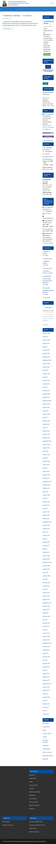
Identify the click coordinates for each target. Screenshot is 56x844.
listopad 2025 (46, 357)
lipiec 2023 (45, 451)
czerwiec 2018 (46, 656)
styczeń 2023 (46, 471)
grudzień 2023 (46, 434)
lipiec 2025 (45, 370)
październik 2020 (47, 562)
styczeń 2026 (46, 350)
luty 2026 (45, 347)
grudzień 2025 (46, 353)
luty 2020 (45, 589)
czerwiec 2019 (46, 616)
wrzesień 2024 (46, 404)
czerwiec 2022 (46, 495)
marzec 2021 (46, 545)
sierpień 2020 (46, 569)
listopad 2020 (46, 559)
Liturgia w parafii (47, 733)
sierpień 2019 (46, 609)
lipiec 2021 (45, 532)
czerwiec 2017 (46, 697)
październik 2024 (47, 400)
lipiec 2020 (45, 572)
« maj (44, 324)
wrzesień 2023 (46, 444)
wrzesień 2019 (46, 606)
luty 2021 (45, 549)
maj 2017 (45, 700)
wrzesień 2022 (46, 485)
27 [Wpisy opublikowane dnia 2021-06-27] (52, 318)
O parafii (45, 737)
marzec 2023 (46, 464)
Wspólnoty (45, 759)
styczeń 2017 (46, 714)
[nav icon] (53, 3)
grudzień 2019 (46, 596)
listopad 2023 (46, 437)
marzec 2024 (46, 424)
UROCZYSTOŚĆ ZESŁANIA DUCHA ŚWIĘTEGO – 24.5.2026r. (47, 281)
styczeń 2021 (46, 552)
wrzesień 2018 (46, 646)
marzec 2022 (46, 505)
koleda (44, 730)
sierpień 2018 (46, 650)
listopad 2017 (46, 680)
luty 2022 (45, 508)
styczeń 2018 (46, 673)
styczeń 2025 (46, 390)
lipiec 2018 (45, 653)
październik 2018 (47, 643)
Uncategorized (46, 749)
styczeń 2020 (46, 592)
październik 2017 (47, 683)
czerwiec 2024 (46, 414)
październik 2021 (47, 522)
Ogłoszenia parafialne (45, 741)
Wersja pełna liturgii (48, 755)
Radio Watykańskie (34, 832)
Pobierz (45, 83)
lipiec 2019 (45, 613)
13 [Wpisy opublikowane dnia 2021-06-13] (52, 314)
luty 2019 (45, 629)
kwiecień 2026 (46, 340)
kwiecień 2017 (46, 704)
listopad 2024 (46, 397)
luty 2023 (45, 468)
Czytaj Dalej (47, 54)
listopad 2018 (46, 640)
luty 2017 (45, 710)
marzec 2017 (46, 707)
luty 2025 (45, 387)
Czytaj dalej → (8, 28)
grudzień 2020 (46, 555)
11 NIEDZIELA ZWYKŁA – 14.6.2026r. (46, 263)
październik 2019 (47, 603)
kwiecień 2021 (46, 542)
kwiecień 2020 (46, 582)
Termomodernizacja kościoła (49, 22)
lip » (47, 324)
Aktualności (46, 723)
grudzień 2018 (46, 636)
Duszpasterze (46, 726)
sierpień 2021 (46, 528)
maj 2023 (45, 458)
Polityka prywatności (7, 825)
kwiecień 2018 (46, 663)
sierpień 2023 (46, 448)
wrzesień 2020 (46, 565)
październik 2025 (47, 360)
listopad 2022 (46, 478)
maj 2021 (45, 539)
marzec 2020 (46, 586)
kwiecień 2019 (46, 623)
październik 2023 (47, 441)
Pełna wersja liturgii (48, 140)
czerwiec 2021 (46, 535)
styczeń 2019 (46, 633)
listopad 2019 (46, 599)
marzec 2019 (46, 626)
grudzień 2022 (46, 475)
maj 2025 (45, 377)
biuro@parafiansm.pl (48, 156)
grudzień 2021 (46, 515)
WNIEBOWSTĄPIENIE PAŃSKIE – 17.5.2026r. (48, 292)
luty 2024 (45, 427)
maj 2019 (45, 619)
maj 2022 (45, 498)
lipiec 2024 (45, 411)
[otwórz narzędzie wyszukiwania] (50, 3)
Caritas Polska (33, 828)
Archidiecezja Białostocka (35, 821)
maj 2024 (45, 417)
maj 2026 (45, 336)
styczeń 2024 (46, 431)
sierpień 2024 (46, 407)
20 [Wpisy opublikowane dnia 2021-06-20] (52, 316)
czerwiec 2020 (46, 576)
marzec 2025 (46, 384)
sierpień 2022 (46, 488)
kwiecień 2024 (46, 421)
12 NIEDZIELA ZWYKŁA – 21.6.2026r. (46, 253)
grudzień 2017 (46, 677)
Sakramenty (46, 745)
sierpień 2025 (46, 367)
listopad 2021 (46, 518)
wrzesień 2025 (46, 363)
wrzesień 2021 (46, 525)
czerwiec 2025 (46, 373)
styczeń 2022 (46, 512)
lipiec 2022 (45, 491)
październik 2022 (47, 481)
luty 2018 (45, 670)
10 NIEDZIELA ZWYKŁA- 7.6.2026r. (48, 272)
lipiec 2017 (45, 693)
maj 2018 (45, 660)
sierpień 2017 (46, 690)
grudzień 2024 (46, 394)
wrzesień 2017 (46, 687)
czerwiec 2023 (46, 454)
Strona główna (6, 821)
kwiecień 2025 (46, 380)
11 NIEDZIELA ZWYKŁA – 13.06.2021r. (17, 16)
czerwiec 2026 (46, 333)
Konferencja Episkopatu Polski (37, 825)
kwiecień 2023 (46, 461)
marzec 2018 (46, 667)
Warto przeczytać (47, 752)
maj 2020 (45, 579)
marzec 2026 (46, 343)
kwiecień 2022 (46, 501)
